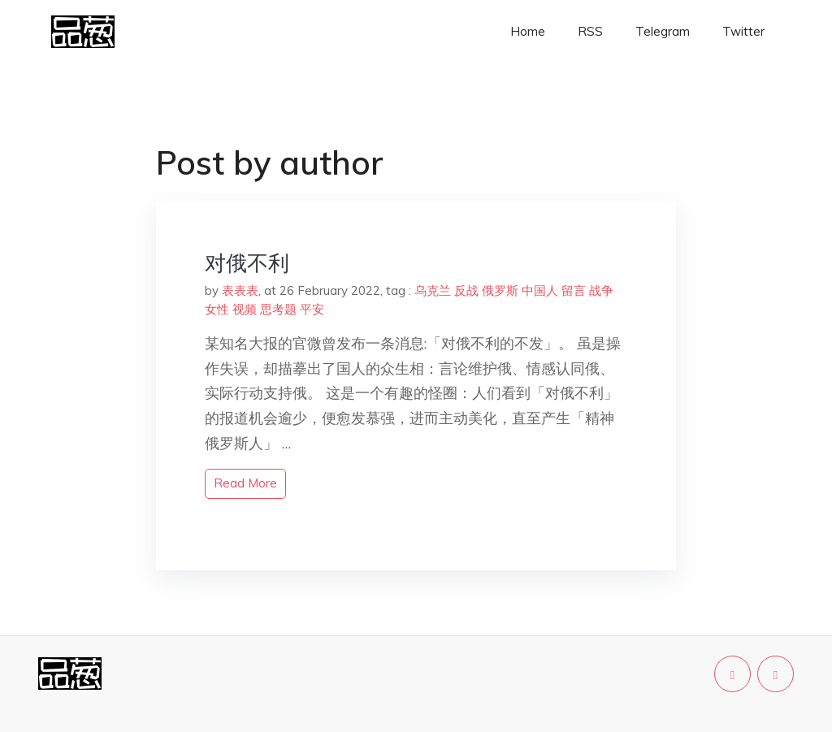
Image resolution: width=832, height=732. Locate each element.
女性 (217, 309)
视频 (244, 309)
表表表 (240, 290)
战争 (601, 290)
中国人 (540, 290)
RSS (590, 31)
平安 (312, 309)
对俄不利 (247, 262)
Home (527, 31)
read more (245, 483)
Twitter (743, 31)
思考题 (278, 309)
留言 (573, 290)
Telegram (662, 31)
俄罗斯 (500, 290)
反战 (466, 290)
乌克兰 (432, 290)
